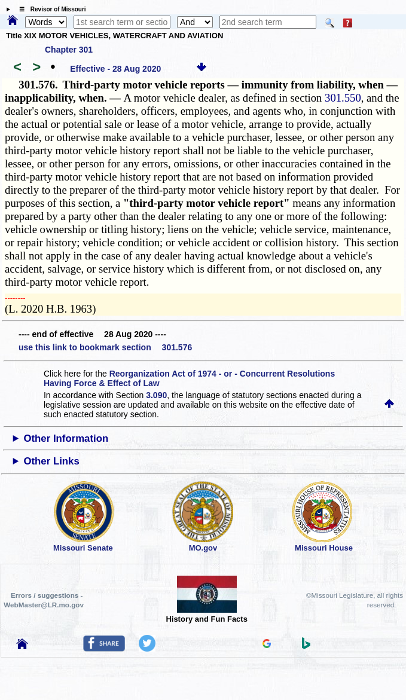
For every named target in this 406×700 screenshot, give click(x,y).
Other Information (65, 438)
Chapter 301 (69, 49)
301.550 (343, 97)
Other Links (51, 461)
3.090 (156, 395)
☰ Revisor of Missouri (49, 9)
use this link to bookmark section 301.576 (105, 347)
